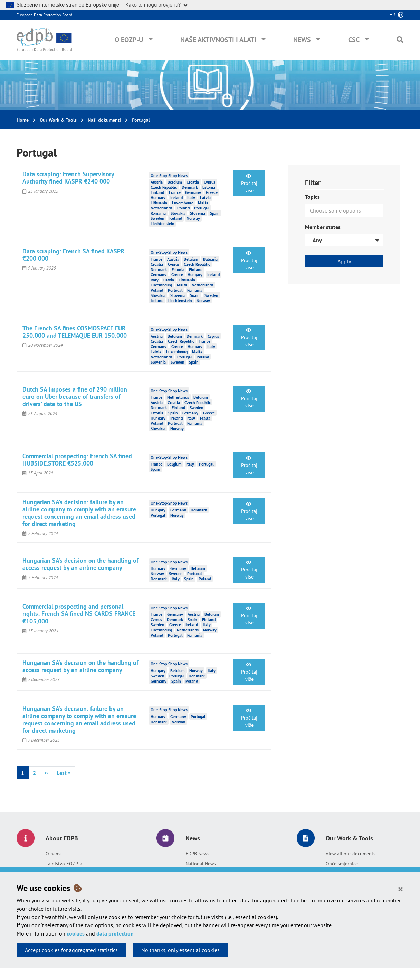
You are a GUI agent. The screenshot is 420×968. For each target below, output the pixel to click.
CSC (354, 39)
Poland (183, 207)
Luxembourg (182, 202)
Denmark (190, 187)
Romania (158, 213)
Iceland (175, 218)
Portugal (201, 207)
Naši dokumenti (104, 120)
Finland (157, 192)
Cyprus (209, 182)
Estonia (208, 187)
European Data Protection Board (44, 14)
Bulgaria (210, 259)
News (302, 39)
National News (200, 864)
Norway (193, 218)
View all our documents (350, 853)
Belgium (175, 182)
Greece (212, 192)
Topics (312, 196)
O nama (54, 853)
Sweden (157, 218)
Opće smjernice (342, 864)
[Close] (400, 888)
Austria (157, 182)
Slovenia (197, 213)
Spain (215, 213)
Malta (203, 202)
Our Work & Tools (58, 120)
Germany (193, 192)
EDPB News (197, 853)
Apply (344, 261)
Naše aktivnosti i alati (218, 39)
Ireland (176, 197)
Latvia (205, 197)
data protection (115, 933)
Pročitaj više (249, 183)
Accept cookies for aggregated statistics (71, 950)
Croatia (193, 182)
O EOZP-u (129, 39)
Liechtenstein (162, 223)
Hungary (158, 197)
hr (392, 14)
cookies (76, 933)
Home (23, 120)
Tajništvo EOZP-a (64, 864)
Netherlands (161, 207)
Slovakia (178, 213)
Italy (191, 197)
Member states (323, 227)
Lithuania (159, 202)
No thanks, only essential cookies (180, 950)
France (175, 192)
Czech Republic (164, 187)
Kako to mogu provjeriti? (156, 5)
